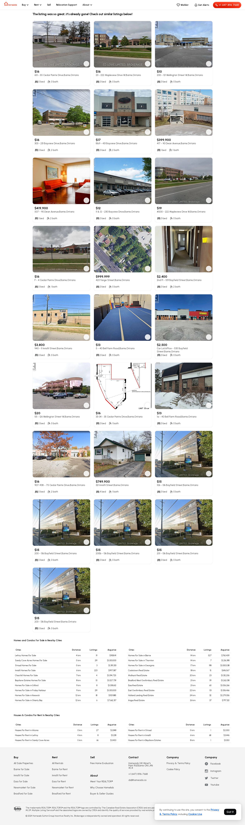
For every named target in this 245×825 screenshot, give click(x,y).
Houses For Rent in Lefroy (26, 735)
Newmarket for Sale (24, 787)
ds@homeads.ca (137, 780)
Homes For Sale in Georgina (141, 665)
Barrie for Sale (21, 769)
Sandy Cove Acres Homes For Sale (31, 660)
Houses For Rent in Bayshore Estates (144, 740)
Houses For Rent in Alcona (26, 730)
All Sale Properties (23, 763)
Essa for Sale (21, 781)
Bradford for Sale (23, 794)
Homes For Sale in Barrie (139, 655)
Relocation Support (66, 4)
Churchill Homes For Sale (26, 675)
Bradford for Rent (61, 794)
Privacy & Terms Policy (178, 763)
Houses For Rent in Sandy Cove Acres (32, 740)
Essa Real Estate (135, 685)
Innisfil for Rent (60, 775)
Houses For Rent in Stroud (140, 730)
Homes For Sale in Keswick (27, 695)
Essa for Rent (59, 781)
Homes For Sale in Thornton (141, 660)
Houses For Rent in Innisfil (139, 735)
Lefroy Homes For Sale (25, 655)
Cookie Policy (173, 769)
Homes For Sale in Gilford (26, 685)
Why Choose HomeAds (102, 787)
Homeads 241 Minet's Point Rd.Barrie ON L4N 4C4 (140, 765)
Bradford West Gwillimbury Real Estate (146, 680)
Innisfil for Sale (21, 775)
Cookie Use (195, 814)
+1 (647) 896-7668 (138, 774)
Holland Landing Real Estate (141, 695)
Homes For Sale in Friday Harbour (30, 690)
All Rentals (57, 763)
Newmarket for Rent (63, 787)
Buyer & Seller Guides (101, 794)
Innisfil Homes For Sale (25, 670)
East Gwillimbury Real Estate (141, 690)
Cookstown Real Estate (138, 670)
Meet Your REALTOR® (101, 781)
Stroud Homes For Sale (25, 665)
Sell (49, 4)
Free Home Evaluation (101, 763)
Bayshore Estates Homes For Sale (30, 680)
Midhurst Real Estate (137, 675)
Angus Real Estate (136, 700)
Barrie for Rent (60, 769)
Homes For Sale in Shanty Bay (28, 700)
